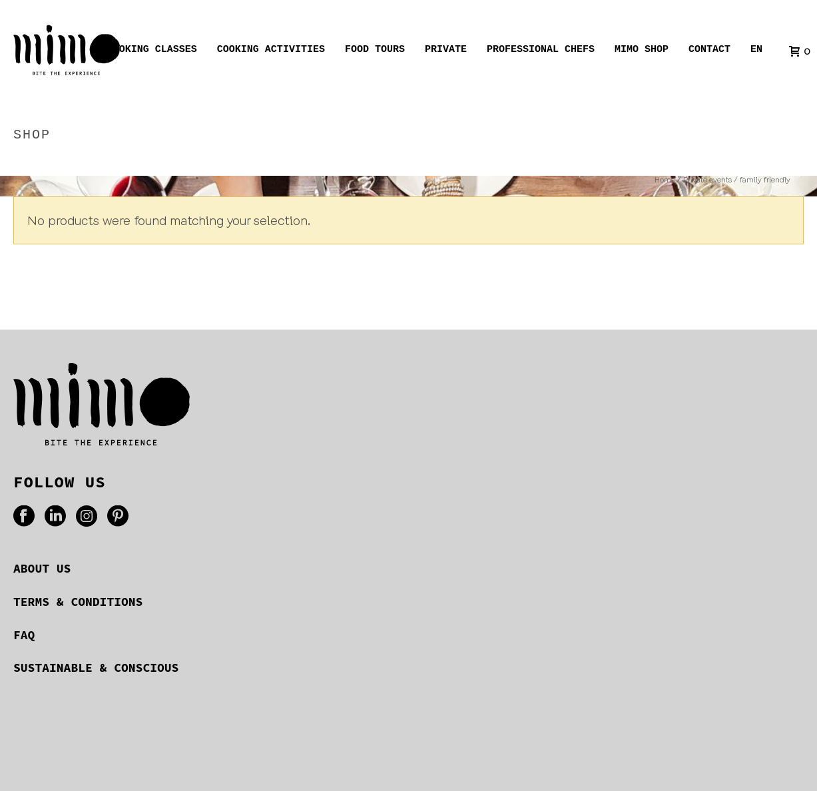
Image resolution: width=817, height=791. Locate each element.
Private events (677, 163)
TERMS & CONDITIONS (77, 601)
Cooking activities (271, 51)
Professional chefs (541, 51)
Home (621, 163)
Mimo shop (642, 51)
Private (446, 51)
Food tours (375, 51)
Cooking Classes (152, 51)
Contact (709, 51)
